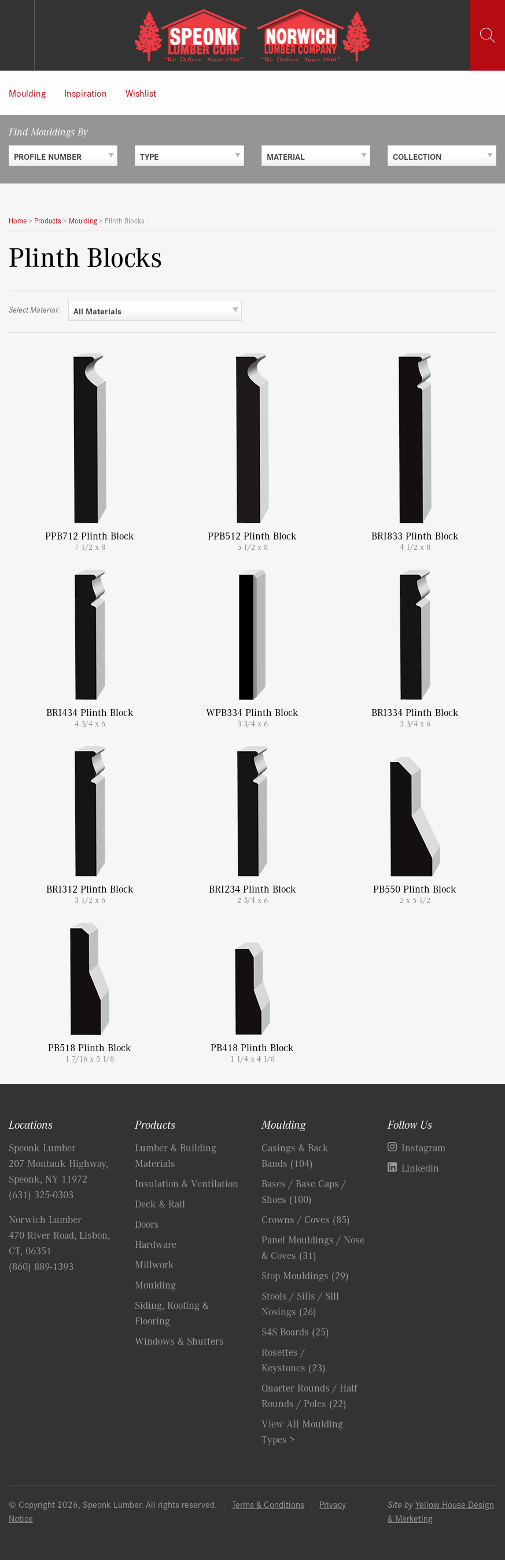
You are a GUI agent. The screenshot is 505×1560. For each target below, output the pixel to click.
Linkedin (420, 1167)
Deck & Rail (160, 1203)
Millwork (154, 1264)
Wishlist (141, 93)
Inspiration (85, 93)
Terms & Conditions (268, 1504)
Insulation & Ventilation (186, 1183)
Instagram (423, 1147)
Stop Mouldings (305, 1275)
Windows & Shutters (179, 1341)
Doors (147, 1224)
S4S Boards (295, 1331)
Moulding (27, 93)
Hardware (155, 1244)
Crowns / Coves (305, 1219)
